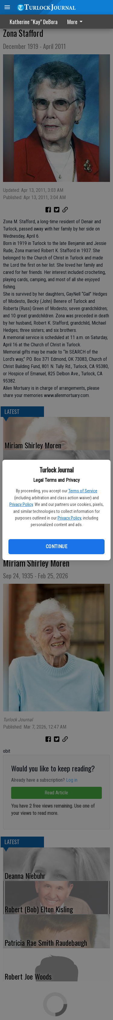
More (76, 22)
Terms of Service (82, 490)
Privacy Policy (21, 504)
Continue (56, 546)
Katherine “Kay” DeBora (34, 22)
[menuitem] (76, 21)
